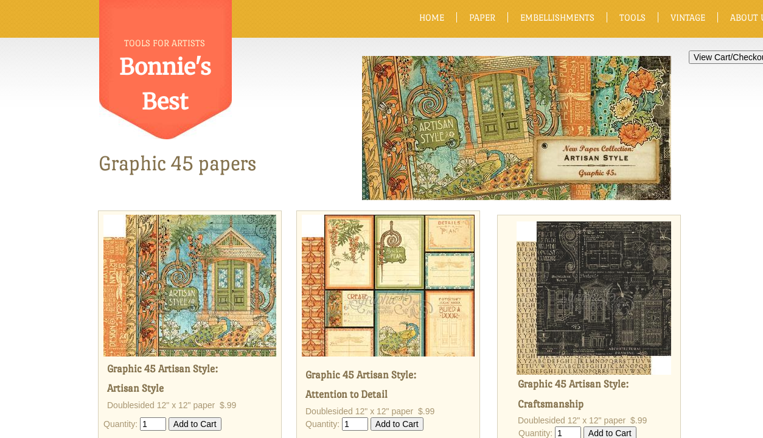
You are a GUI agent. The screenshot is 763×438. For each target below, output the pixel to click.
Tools (632, 17)
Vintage (688, 17)
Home (431, 17)
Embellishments (557, 17)
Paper (482, 17)
